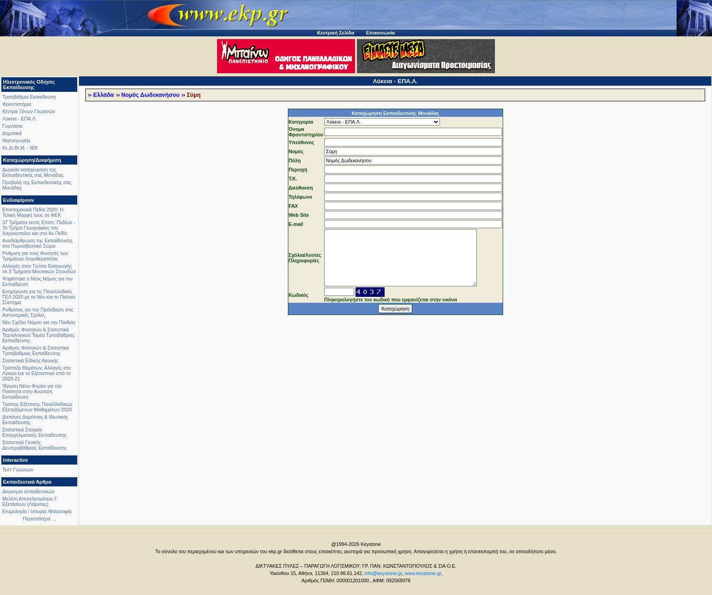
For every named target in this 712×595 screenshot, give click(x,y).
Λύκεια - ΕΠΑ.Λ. (19, 118)
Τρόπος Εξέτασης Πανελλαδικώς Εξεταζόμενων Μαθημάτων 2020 (37, 406)
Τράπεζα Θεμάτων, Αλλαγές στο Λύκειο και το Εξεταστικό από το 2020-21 (36, 373)
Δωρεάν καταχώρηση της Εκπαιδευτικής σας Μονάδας (33, 172)
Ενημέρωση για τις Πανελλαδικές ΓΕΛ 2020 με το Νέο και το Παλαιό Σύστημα (38, 297)
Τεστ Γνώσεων (17, 469)
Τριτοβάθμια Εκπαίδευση (29, 97)
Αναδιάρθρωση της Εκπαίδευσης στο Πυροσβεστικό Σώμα (37, 243)
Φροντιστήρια (16, 104)
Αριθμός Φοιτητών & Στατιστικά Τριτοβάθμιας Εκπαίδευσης (35, 350)
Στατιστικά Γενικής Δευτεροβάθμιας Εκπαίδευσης (34, 445)
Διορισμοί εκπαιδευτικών (28, 491)
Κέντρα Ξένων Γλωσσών (28, 111)
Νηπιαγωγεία (16, 140)
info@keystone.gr (383, 573)
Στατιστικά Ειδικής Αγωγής (30, 360)
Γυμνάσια (12, 126)
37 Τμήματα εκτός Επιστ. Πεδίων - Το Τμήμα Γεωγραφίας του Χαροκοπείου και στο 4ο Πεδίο (38, 228)
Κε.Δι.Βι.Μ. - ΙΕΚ (20, 147)
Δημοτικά (12, 133)
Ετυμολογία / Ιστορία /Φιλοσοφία (37, 511)
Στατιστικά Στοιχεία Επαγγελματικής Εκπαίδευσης (34, 432)
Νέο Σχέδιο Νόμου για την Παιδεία (38, 322)
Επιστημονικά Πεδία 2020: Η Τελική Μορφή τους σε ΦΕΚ (33, 212)
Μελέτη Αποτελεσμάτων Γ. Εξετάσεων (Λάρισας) (30, 501)
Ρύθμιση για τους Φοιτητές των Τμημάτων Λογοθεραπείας (35, 255)
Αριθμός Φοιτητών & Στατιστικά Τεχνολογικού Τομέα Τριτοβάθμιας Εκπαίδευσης (38, 335)
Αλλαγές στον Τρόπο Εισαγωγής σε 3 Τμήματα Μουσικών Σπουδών (39, 268)
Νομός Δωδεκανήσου (150, 95)
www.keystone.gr (423, 573)
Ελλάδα (103, 95)
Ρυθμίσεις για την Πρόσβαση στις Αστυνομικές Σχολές (38, 312)
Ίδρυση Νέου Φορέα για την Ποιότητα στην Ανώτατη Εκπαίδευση (32, 391)
